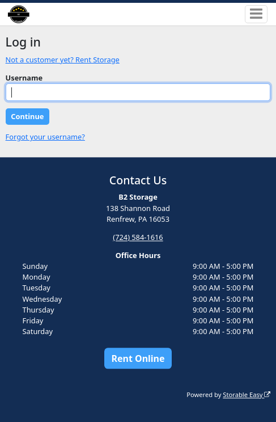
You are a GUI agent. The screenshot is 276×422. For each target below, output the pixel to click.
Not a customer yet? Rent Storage (63, 59)
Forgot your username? (45, 137)
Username (24, 78)
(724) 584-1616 (138, 237)
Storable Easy (246, 394)
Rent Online (137, 358)
